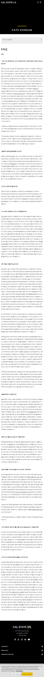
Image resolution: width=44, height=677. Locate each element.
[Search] (38, 2)
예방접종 (12, 164)
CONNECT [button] (22, 646)
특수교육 (3, 216)
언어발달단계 (31, 412)
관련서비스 (16, 239)
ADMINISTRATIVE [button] (22, 654)
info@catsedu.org (36, 509)
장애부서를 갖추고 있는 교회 (34, 477)
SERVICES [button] (22, 650)
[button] (40, 2)
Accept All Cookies (26, 674)
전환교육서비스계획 (17, 592)
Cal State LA (8, 2)
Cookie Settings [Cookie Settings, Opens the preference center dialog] (15, 674)
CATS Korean (22, 30)
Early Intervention (19, 93)
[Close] (41, 667)
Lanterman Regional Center (23, 492)
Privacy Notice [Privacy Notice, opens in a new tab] (19, 671)
